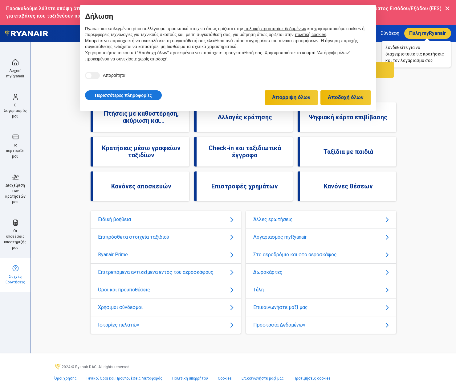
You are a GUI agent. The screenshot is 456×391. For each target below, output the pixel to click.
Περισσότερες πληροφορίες (123, 95)
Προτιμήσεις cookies (312, 378)
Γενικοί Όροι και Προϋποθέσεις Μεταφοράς (124, 378)
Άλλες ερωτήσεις (321, 219)
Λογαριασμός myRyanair (321, 237)
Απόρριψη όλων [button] (291, 97)
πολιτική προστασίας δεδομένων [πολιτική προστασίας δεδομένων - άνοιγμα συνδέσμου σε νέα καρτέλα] (275, 28)
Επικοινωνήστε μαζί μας (321, 307)
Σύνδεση (390, 33)
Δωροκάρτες (321, 272)
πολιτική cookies (310, 34)
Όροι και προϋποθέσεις (166, 290)
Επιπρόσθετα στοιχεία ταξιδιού (166, 237)
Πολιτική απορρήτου (190, 378)
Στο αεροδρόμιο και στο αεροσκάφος (321, 254)
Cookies (225, 378)
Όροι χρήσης (65, 378)
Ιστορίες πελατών (166, 325)
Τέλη (321, 290)
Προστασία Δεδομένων (321, 325)
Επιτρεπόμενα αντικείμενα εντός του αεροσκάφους (166, 272)
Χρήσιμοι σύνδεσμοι (166, 307)
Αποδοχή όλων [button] (346, 97)
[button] (123, 95)
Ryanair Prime (166, 254)
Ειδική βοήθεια (166, 219)
